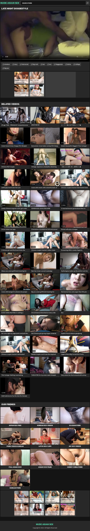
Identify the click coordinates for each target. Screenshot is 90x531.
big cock (35, 64)
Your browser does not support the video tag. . (45, 36)
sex (44, 64)
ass (50, 64)
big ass (6, 68)
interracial (25, 64)
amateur (7, 64)
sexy (15, 64)
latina (69, 64)
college (77, 64)
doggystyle (59, 64)
